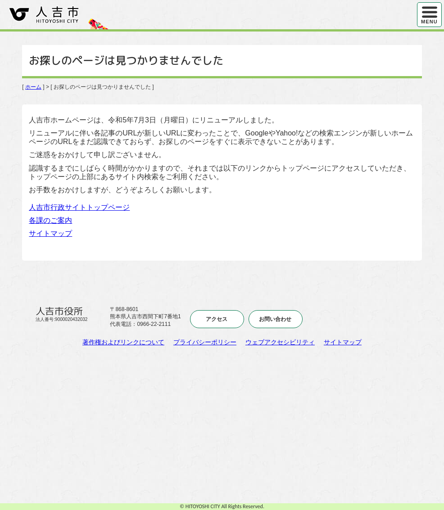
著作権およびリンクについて (123, 342)
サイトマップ (50, 233)
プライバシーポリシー (204, 342)
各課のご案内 (50, 220)
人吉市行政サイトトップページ (79, 207)
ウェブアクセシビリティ (280, 342)
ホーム (33, 87)
